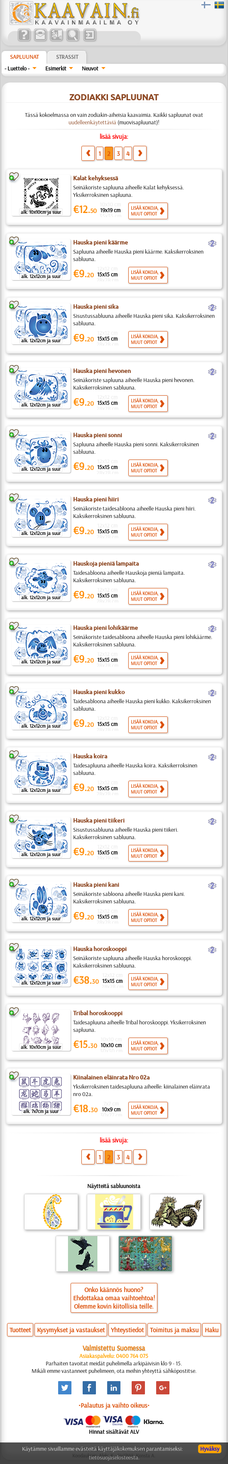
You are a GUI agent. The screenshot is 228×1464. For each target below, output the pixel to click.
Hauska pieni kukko (99, 692)
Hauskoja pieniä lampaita (106, 563)
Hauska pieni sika (95, 306)
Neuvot (90, 68)
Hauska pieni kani (96, 884)
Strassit (67, 56)
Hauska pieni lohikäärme (105, 627)
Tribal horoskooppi (98, 1013)
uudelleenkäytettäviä (92, 122)
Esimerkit (55, 68)
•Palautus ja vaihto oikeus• (114, 1405)
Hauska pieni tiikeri (99, 820)
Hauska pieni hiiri (96, 499)
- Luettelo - (17, 68)
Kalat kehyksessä (95, 178)
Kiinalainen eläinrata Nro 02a (111, 1077)
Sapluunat (24, 56)
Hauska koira (90, 756)
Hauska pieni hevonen (102, 371)
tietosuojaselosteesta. (114, 1457)
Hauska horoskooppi (100, 949)
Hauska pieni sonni (97, 435)
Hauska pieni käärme (100, 242)
